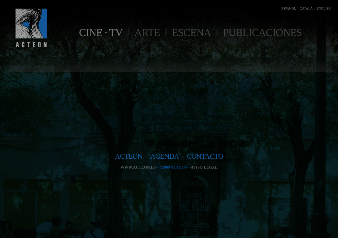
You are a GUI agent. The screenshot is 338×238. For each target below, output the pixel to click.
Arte (147, 32)
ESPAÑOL (288, 8)
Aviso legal (204, 167)
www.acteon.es (138, 167)
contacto (205, 156)
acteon (128, 156)
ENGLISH (324, 8)
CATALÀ (306, 8)
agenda (164, 156)
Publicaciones (262, 32)
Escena (191, 32)
